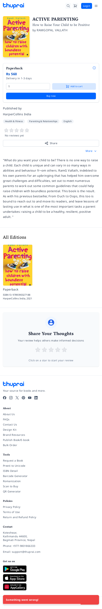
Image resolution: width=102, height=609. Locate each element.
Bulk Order (10, 445)
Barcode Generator (15, 476)
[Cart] (75, 6)
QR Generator (12, 491)
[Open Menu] (96, 6)
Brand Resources (14, 435)
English (68, 121)
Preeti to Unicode (14, 465)
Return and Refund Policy (19, 517)
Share (51, 143)
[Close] (94, 600)
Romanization (12, 481)
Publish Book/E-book (16, 440)
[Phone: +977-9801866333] (51, 546)
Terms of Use (11, 512)
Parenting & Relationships (43, 121)
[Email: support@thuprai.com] (51, 552)
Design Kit (9, 429)
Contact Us (10, 424)
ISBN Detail (10, 471)
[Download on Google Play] (51, 568)
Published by (12, 108)
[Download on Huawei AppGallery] (51, 586)
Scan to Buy (10, 486)
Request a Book (13, 460)
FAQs (6, 419)
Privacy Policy (11, 507)
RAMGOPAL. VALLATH (52, 30)
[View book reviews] (51, 132)
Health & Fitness (14, 121)
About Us (9, 414)
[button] (91, 151)
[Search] (68, 6)
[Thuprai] (13, 6)
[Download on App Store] (51, 578)
